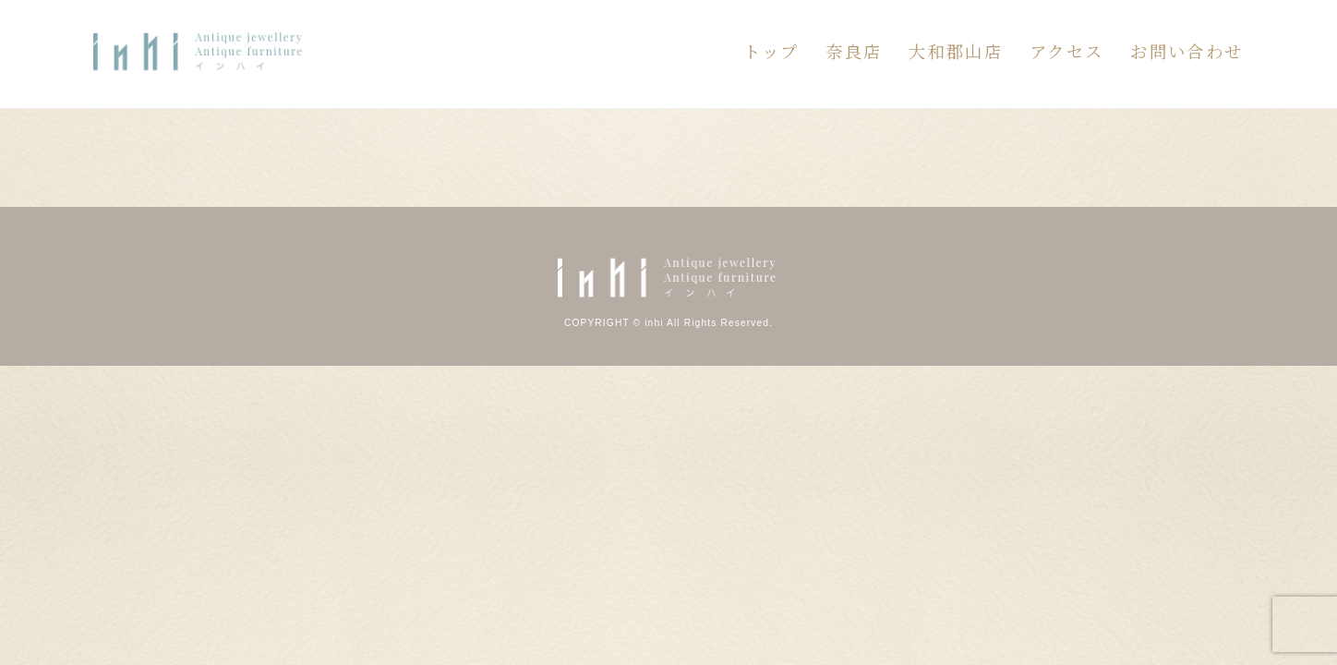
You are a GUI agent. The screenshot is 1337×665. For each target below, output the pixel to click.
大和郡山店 (956, 51)
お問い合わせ (1186, 51)
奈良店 (853, 51)
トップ (771, 51)
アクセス (1067, 51)
